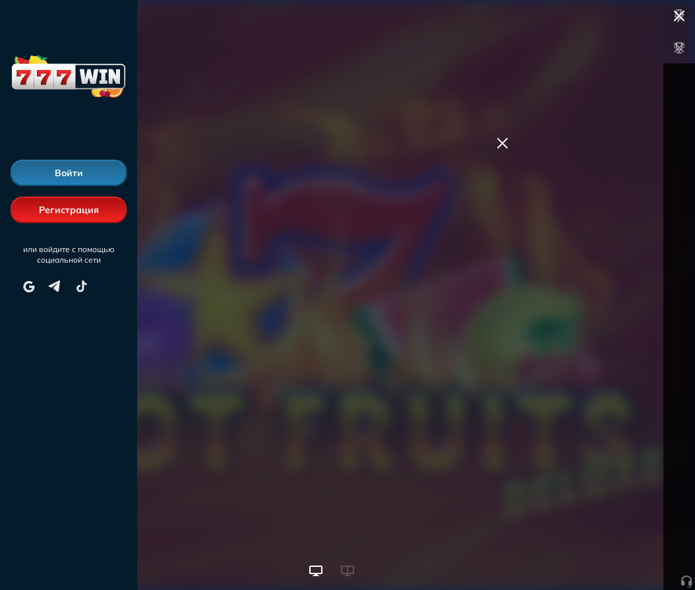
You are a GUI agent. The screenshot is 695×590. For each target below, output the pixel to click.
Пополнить (595, 137)
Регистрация (69, 210)
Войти (69, 173)
